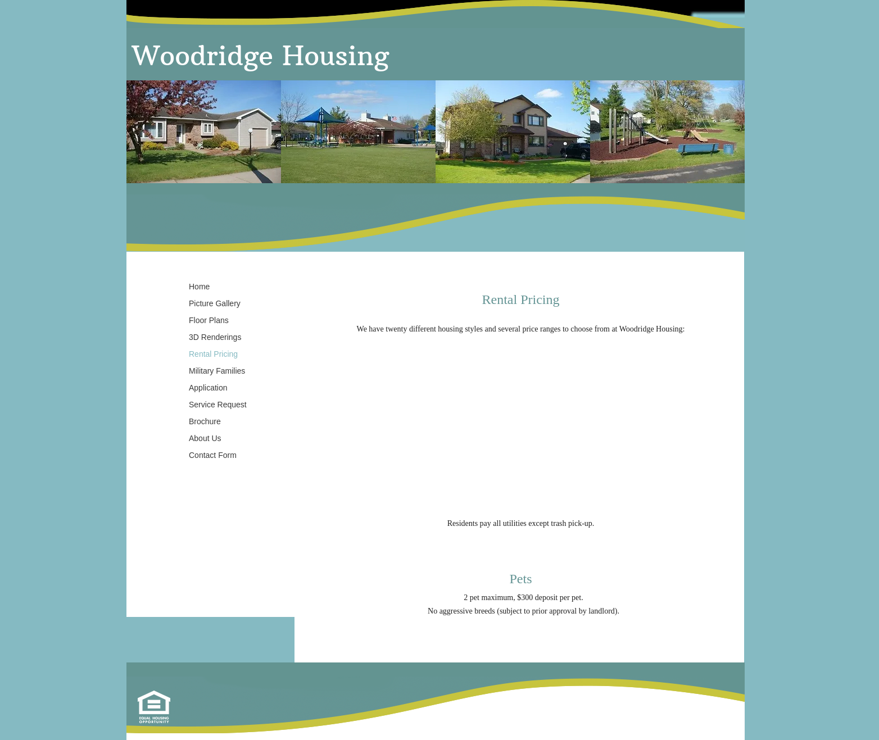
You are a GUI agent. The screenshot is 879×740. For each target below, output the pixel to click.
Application (208, 387)
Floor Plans (209, 320)
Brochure (205, 421)
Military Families (217, 370)
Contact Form (213, 455)
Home (199, 286)
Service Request (218, 404)
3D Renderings (215, 337)
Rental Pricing (213, 353)
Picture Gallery (215, 303)
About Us (205, 438)
